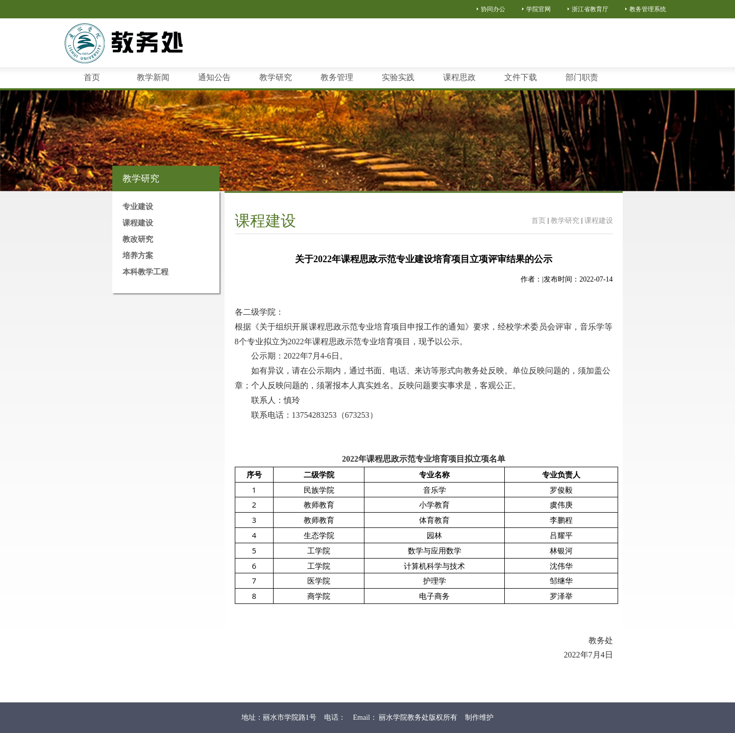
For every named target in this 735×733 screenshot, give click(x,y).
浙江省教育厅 (590, 9)
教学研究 (565, 220)
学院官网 (538, 9)
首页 (538, 220)
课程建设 (598, 220)
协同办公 (493, 9)
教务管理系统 (647, 9)
